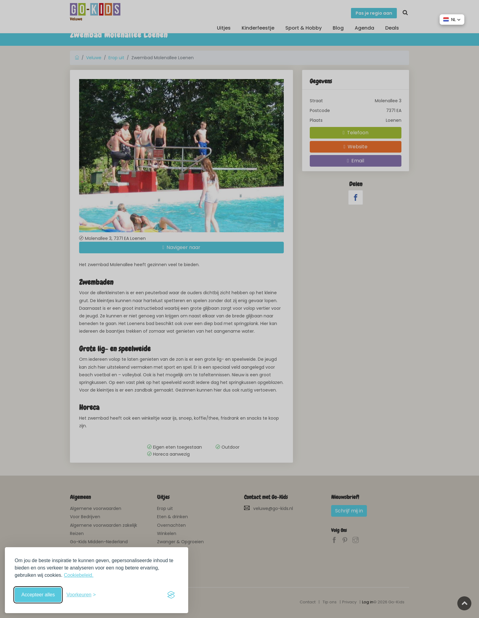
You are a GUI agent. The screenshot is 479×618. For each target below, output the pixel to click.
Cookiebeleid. (78, 575)
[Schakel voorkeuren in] (81, 594)
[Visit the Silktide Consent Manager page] (171, 594)
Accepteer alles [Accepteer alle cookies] (38, 594)
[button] (452, 19)
